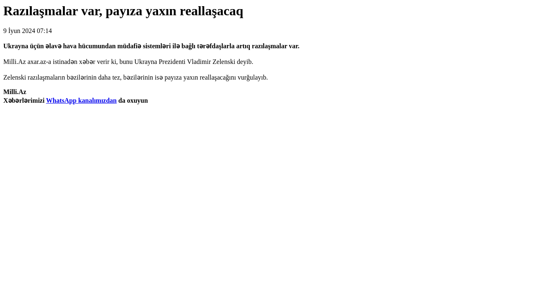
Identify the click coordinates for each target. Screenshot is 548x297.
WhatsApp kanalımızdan (81, 100)
